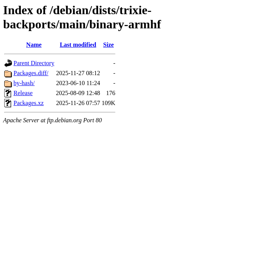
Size (108, 44)
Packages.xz (28, 103)
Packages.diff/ (30, 73)
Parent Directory (33, 63)
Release (23, 93)
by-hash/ (24, 83)
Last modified (78, 44)
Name (34, 44)
